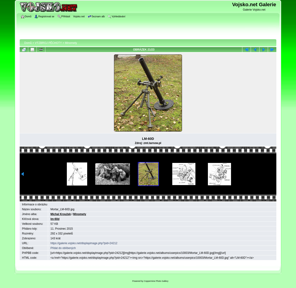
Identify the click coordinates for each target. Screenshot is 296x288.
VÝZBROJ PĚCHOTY (48, 43)
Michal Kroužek (60, 214)
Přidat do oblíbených (63, 248)
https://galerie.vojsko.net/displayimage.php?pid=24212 (83, 243)
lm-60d (54, 219)
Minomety (71, 43)
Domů (28, 43)
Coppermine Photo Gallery (156, 281)
